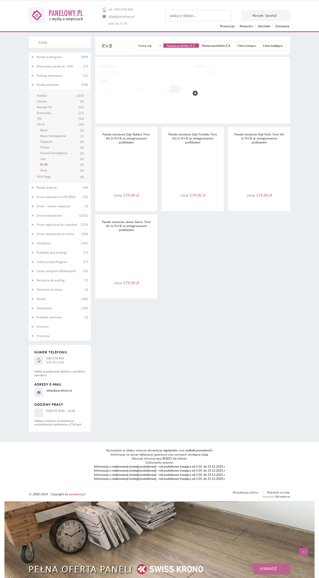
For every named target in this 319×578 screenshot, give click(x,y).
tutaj (205, 454)
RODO (167, 458)
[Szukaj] (80, 44)
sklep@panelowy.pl (121, 16)
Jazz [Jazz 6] (43, 159)
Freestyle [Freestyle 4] (46, 142)
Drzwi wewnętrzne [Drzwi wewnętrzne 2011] (49, 215)
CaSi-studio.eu (282, 496)
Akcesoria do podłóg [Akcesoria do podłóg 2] (50, 280)
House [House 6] (44, 147)
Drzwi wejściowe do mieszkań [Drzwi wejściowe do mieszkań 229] (57, 224)
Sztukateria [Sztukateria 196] (44, 308)
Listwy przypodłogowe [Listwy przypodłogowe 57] (52, 262)
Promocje (43, 336)
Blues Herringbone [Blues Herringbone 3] (53, 136)
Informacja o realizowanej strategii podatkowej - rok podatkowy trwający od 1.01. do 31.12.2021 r (159, 474)
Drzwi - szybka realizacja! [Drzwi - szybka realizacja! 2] (53, 206)
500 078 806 (123, 9)
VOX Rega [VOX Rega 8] (44, 177)
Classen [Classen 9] (42, 101)
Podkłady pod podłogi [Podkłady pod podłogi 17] (51, 252)
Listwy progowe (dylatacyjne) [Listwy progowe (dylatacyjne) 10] (56, 271)
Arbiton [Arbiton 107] (42, 96)
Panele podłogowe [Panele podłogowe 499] (49, 57)
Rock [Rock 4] (43, 170)
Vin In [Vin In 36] (41, 124)
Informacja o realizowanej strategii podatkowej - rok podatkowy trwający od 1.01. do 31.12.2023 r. (159, 466)
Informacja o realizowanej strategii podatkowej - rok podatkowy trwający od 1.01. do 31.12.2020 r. (159, 478)
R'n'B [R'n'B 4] (43, 165)
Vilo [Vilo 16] (39, 118)
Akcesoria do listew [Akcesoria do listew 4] (50, 289)
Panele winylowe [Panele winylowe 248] (48, 84)
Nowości (43, 326)
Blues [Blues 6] (44, 130)
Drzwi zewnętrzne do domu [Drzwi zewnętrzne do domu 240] (55, 234)
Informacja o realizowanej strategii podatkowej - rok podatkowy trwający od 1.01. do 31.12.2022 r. (159, 470)
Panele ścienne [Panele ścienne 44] (46, 187)
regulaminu (170, 450)
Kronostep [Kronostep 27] (44, 113)
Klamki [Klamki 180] (41, 299)
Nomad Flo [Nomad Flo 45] (44, 107)
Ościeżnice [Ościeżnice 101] (44, 243)
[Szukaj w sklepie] (61, 42)
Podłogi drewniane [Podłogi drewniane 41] (49, 75)
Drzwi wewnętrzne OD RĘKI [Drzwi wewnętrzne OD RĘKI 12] (56, 197)
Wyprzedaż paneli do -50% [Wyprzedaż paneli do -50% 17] (55, 66)
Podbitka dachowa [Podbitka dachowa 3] (49, 317)
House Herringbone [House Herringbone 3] (53, 153)
